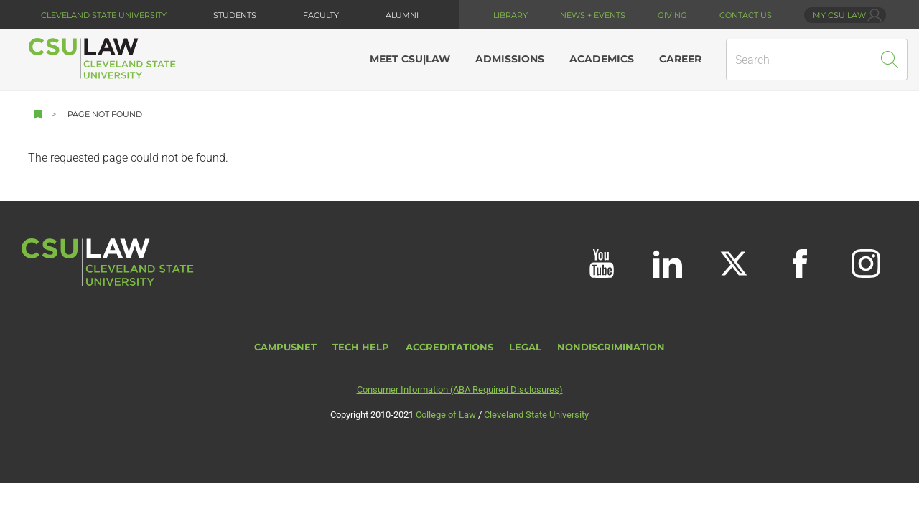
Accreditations (449, 347)
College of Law (446, 414)
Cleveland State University (104, 15)
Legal (525, 347)
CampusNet (285, 347)
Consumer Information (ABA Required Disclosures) (460, 389)
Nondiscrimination (611, 347)
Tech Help (360, 347)
